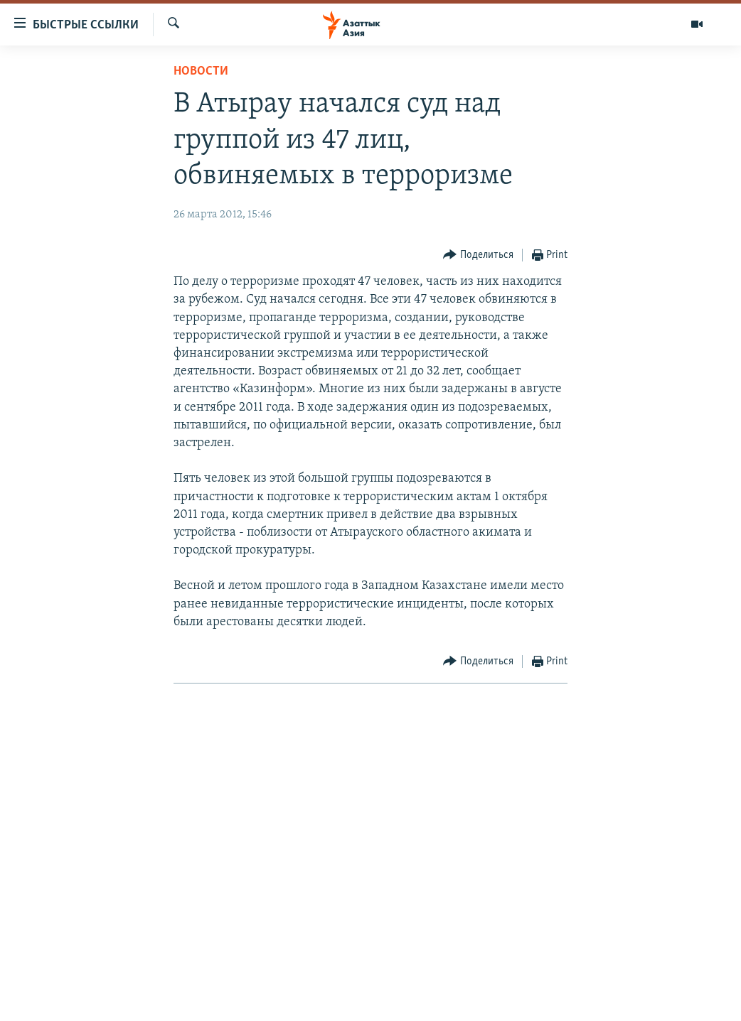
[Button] (478, 255)
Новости (201, 71)
